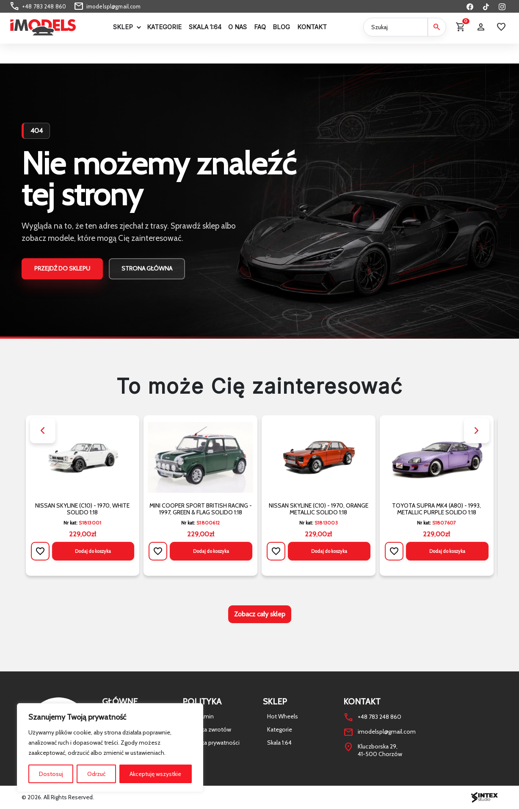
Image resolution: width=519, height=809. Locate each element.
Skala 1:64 (205, 26)
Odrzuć (96, 774)
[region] (110, 747)
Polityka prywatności (213, 742)
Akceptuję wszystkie (155, 774)
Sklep (123, 26)
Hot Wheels (282, 716)
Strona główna (146, 268)
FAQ (260, 26)
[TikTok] (486, 6)
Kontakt (312, 26)
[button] (42, 430)
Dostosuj (51, 774)
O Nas (237, 26)
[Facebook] (470, 6)
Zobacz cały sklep (259, 614)
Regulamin (200, 716)
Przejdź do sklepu (62, 268)
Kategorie (164, 26)
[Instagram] (502, 6)
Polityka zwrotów (209, 729)
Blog (281, 26)
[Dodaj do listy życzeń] (40, 551)
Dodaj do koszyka (93, 551)
